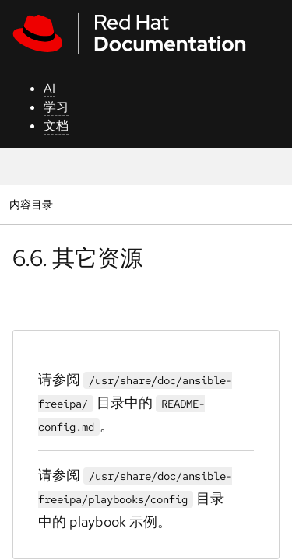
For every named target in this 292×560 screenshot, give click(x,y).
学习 (56, 107)
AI (49, 88)
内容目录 (31, 204)
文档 (56, 125)
